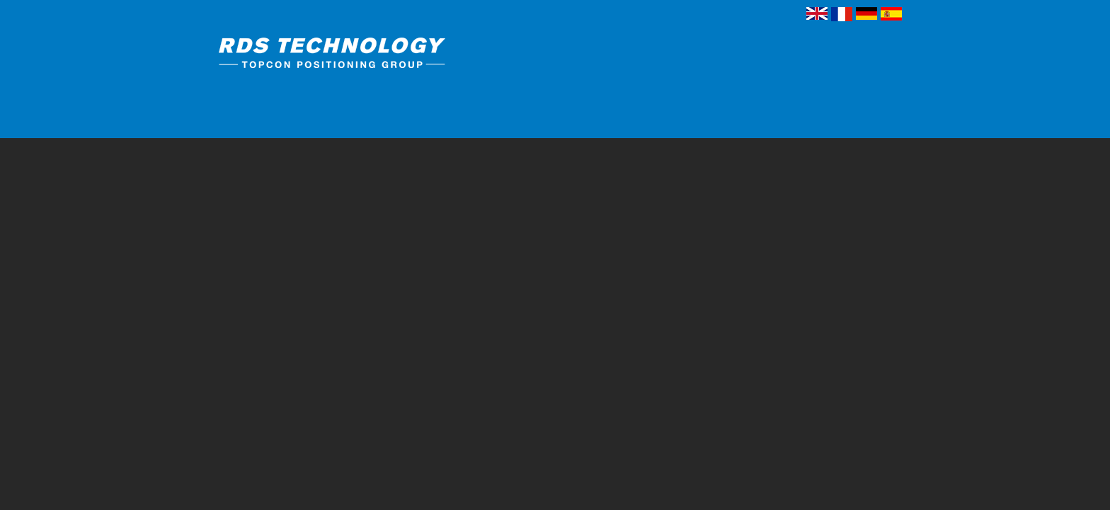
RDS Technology (360, 55)
